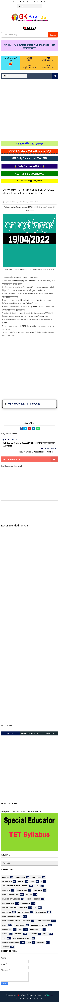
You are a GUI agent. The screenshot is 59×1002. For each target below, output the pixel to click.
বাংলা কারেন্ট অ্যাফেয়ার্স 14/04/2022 (23, 403)
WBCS (45, 934)
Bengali (21, 881)
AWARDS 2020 (20, 877)
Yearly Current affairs (21, 938)
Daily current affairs (31, 202)
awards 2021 (36, 877)
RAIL (20, 929)
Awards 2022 (7, 881)
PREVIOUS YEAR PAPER (39, 925)
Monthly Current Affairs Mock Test (16, 921)
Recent (11, 733)
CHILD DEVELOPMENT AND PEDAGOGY (15, 886)
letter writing (23, 912)
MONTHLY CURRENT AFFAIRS (11, 916)
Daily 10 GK (38, 890)
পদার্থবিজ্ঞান (5, 947)
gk (35, 908)
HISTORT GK (6, 912)
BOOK (32, 881)
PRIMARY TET (6, 929)
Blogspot (49, 995)
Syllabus (33, 934)
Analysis (5, 877)
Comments (48, 733)
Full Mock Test (8, 903)
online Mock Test (43, 921)
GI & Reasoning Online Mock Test (14, 908)
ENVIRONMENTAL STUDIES (11, 899)
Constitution (22, 890)
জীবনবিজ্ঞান (40, 942)
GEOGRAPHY (26, 903)
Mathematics (41, 912)
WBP (3, 938)
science (5, 934)
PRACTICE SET (20, 925)
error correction (33, 899)
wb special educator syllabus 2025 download (21, 811)
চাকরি (29, 942)
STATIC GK (18, 934)
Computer (6, 890)
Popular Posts (29, 733)
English (29, 895)
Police (4, 925)
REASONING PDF (35, 929)
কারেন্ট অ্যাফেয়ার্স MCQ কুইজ (10, 942)
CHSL (37, 886)
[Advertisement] (29, 110)
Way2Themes (27, 995)
